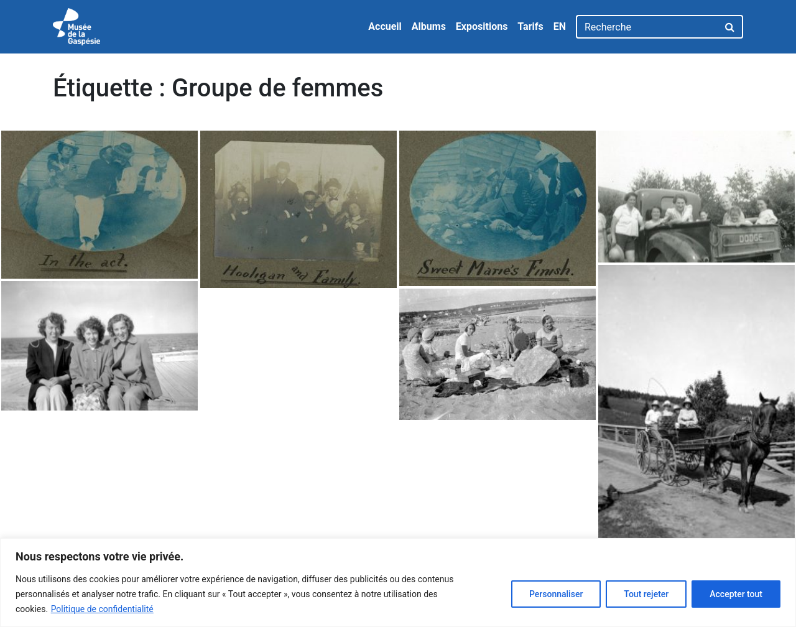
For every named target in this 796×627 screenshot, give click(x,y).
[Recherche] (647, 27)
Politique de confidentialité (102, 609)
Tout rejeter (646, 594)
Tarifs (530, 26)
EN (559, 26)
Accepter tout (736, 594)
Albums (429, 26)
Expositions (482, 26)
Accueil (385, 26)
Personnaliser (556, 594)
